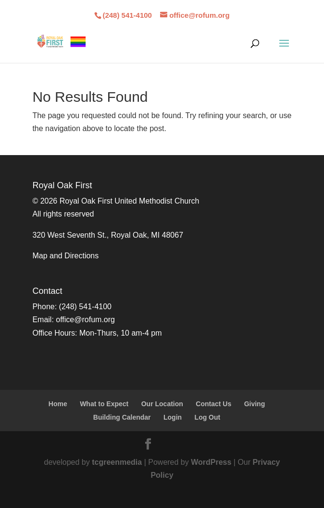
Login (172, 417)
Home (58, 404)
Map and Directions (65, 256)
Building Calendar (122, 417)
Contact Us (213, 404)
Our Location (162, 404)
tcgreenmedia (117, 462)
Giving (254, 404)
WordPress (211, 462)
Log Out (208, 417)
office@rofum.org (85, 319)
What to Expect (104, 404)
